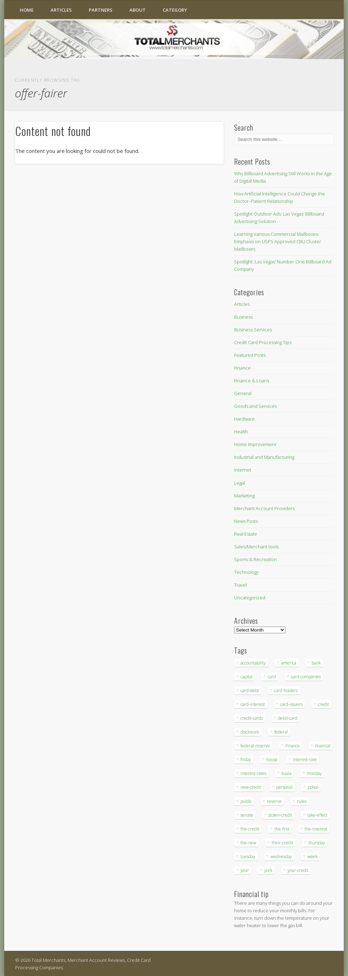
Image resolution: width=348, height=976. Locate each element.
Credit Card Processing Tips (262, 342)
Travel (240, 585)
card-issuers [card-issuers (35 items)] (291, 704)
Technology (246, 572)
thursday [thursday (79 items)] (316, 843)
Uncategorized (249, 597)
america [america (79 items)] (288, 663)
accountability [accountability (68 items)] (253, 663)
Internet (242, 470)
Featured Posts (250, 355)
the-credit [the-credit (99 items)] (249, 829)
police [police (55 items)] (313, 787)
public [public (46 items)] (246, 801)
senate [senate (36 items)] (246, 815)
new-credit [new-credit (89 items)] (250, 787)
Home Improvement (255, 444)
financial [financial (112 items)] (322, 746)
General (242, 393)
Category (175, 10)
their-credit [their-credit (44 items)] (282, 843)
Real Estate (245, 534)
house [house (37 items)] (272, 760)
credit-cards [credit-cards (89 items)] (251, 718)
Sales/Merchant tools (256, 546)
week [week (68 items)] (312, 857)
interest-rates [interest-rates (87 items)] (253, 773)
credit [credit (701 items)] (323, 704)
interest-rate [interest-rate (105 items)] (305, 760)
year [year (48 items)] (244, 870)
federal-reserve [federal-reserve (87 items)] (255, 746)
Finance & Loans (251, 380)
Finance (242, 368)
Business (243, 317)
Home (27, 10)
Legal (239, 483)
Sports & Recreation (255, 559)
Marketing (244, 495)
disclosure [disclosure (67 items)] (249, 732)
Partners (100, 10)
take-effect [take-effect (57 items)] (317, 815)
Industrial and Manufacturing (264, 457)
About (137, 10)
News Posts (246, 521)
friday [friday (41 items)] (245, 760)
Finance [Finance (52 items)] (292, 746)
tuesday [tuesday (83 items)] (247, 857)
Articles (61, 10)
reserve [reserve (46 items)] (274, 801)
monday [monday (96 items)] (314, 773)
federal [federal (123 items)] (281, 732)
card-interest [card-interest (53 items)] (252, 704)
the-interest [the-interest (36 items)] (315, 829)
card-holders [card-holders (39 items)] (286, 690)
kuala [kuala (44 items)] (286, 773)
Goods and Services (255, 406)
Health (241, 431)
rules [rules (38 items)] (302, 801)
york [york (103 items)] (268, 870)
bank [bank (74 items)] (316, 663)
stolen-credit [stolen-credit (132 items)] (280, 815)
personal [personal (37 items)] (284, 787)
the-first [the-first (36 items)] (281, 829)
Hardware (244, 419)
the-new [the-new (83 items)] (248, 843)
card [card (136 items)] (272, 677)
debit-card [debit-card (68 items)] (287, 718)
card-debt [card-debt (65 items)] (249, 690)
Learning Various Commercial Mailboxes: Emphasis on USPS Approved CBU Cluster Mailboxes (277, 241)
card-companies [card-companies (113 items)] (306, 677)
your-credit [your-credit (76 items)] (298, 870)
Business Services (253, 329)
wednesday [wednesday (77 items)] (281, 857)
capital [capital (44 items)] (246, 677)
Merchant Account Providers (264, 508)
